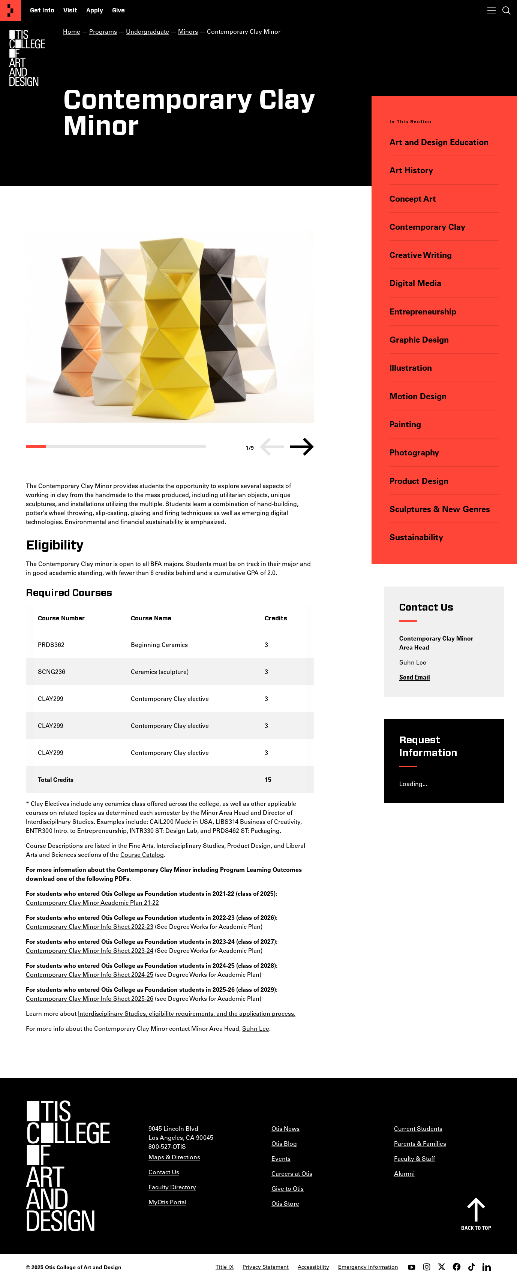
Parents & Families (420, 1143)
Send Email (414, 677)
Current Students (418, 1128)
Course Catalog (142, 854)
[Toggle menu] (491, 10)
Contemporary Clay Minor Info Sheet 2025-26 (89, 998)
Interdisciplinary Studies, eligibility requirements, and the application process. (186, 1013)
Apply (94, 10)
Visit (70, 10)
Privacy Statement (266, 1267)
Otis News (285, 1128)
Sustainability (416, 537)
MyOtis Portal (167, 1202)
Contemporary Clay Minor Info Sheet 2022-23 (89, 926)
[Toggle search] (506, 10)
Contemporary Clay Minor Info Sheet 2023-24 (89, 950)
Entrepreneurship (422, 311)
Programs (103, 31)
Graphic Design (418, 339)
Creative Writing (420, 254)
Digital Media (415, 282)
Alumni (404, 1173)
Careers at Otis (291, 1173)
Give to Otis (287, 1188)
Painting (405, 424)
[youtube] (411, 1267)
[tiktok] (471, 1267)
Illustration (410, 367)
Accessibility (313, 1267)
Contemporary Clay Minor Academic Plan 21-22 (92, 902)
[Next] (302, 447)
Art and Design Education (438, 142)
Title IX (225, 1267)
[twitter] (441, 1267)
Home (71, 31)
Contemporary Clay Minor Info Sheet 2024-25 (89, 974)
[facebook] (456, 1267)
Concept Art (412, 198)
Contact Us (163, 1172)
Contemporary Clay (427, 226)
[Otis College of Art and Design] (10, 10)
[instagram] (426, 1267)
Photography (414, 452)
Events (281, 1158)
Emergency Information (368, 1267)
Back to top (476, 1228)
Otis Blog (284, 1143)
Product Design (418, 480)
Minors (188, 31)
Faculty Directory (172, 1187)
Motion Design (417, 396)
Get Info (42, 10)
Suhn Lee (255, 1028)
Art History (411, 170)
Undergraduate (147, 31)
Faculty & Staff (414, 1158)
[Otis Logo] (27, 58)
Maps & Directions (174, 1157)
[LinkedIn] (486, 1267)
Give (118, 10)
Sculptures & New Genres (439, 508)
